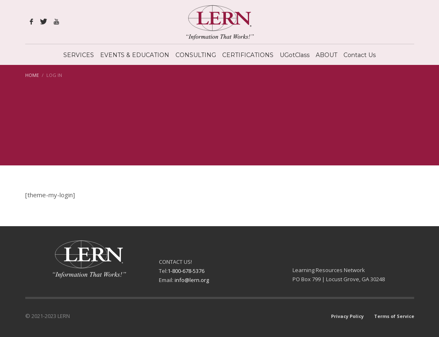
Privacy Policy (347, 316)
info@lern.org (192, 280)
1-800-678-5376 (186, 271)
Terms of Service (394, 316)
